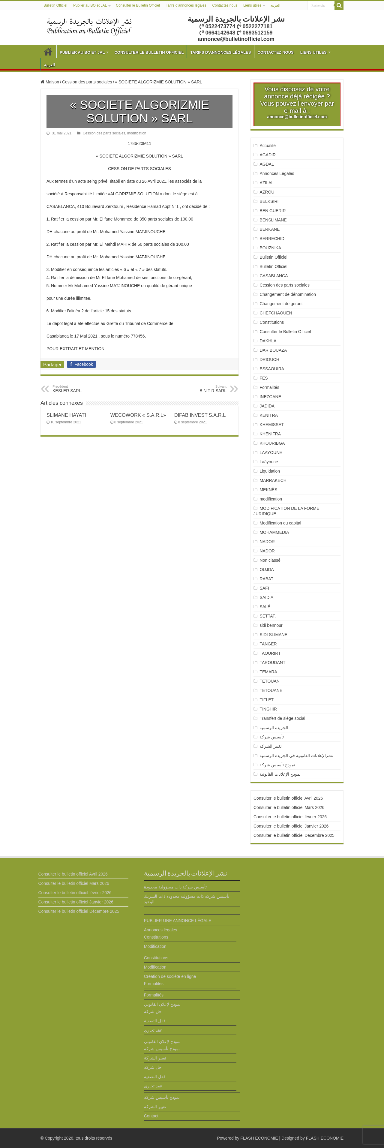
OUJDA (267, 569)
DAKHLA (268, 340)
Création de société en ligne (170, 976)
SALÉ (265, 606)
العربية (275, 5)
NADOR (267, 541)
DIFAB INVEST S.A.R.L (200, 415)
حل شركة (153, 1011)
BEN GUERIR (273, 210)
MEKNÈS (268, 489)
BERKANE (270, 229)
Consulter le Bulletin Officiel (138, 5)
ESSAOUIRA (272, 368)
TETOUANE (271, 690)
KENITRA (269, 415)
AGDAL (267, 164)
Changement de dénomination (288, 294)
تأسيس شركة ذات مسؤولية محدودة (175, 887)
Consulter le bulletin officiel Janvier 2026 (291, 826)
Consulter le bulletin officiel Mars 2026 (289, 807)
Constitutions (272, 322)
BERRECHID (272, 238)
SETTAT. (268, 616)
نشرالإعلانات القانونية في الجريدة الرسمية (296, 755)
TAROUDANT (273, 662)
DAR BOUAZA (273, 350)
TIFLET (267, 699)
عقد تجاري (153, 1030)
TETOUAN (270, 681)
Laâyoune (269, 461)
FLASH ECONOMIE (259, 1138)
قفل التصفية (155, 1020)
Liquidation (270, 471)
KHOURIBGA (272, 443)
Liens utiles (252, 5)
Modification (155, 946)
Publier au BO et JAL (90, 5)
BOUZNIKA (270, 247)
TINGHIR (268, 709)
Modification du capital (280, 523)
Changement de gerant (281, 303)
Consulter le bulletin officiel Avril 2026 (288, 798)
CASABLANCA (274, 275)
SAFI (264, 588)
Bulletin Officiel (55, 5)
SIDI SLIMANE (276, 634)
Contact (151, 1115)
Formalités (269, 387)
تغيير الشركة (271, 746)
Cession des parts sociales (87, 82)
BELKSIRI (269, 201)
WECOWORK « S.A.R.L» (138, 415)
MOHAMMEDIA (274, 532)
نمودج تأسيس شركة (277, 764)
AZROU (267, 192)
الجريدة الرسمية (274, 727)
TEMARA (270, 671)
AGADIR (268, 154)
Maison (49, 82)
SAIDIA (266, 597)
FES (264, 378)
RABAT (266, 578)
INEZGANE (270, 396)
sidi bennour (271, 625)
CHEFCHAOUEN (276, 313)
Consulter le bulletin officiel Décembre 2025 (294, 835)
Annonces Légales (277, 173)
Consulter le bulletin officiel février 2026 (290, 816)
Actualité (268, 145)
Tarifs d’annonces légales (186, 5)
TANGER (268, 644)
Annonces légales (160, 929)
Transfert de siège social (282, 718)
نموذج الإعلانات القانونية (280, 774)
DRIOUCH (269, 359)
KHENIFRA (270, 433)
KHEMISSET (272, 424)
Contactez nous (224, 5)
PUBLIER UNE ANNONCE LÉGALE (178, 920)
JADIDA (267, 406)
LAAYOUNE (271, 452)
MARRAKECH (273, 480)
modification (136, 133)
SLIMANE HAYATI (66, 415)
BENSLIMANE (273, 220)
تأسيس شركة (272, 737)
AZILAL (267, 182)
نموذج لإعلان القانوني (162, 1004)
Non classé (270, 560)
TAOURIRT (271, 653)
